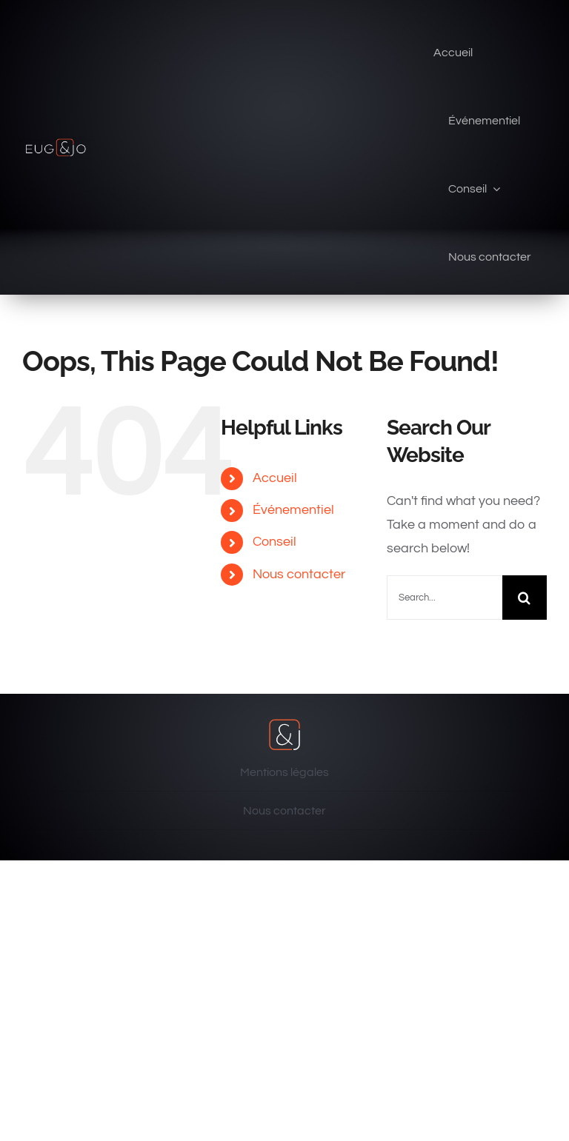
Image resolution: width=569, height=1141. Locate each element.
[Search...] (444, 597)
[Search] (524, 597)
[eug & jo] (56, 142)
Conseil (274, 542)
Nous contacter (299, 574)
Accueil (275, 478)
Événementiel (293, 510)
